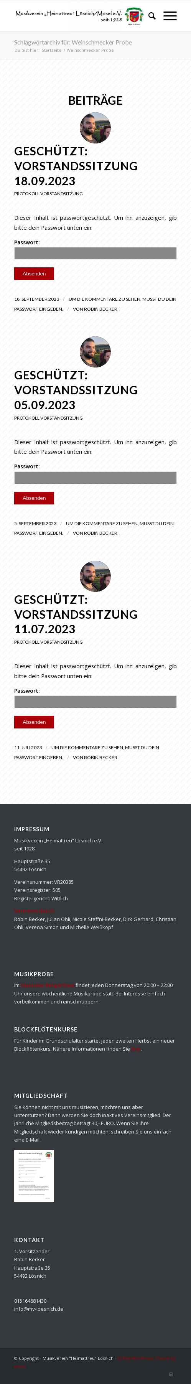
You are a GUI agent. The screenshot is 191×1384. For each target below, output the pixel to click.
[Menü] (166, 15)
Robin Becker (100, 309)
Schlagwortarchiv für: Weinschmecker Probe (73, 42)
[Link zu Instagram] (171, 1374)
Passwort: (95, 249)
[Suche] (148, 15)
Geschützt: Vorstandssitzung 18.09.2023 (76, 166)
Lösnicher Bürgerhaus (47, 985)
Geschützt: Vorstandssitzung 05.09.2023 (76, 390)
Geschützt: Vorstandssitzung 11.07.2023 (76, 614)
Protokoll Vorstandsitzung (48, 193)
